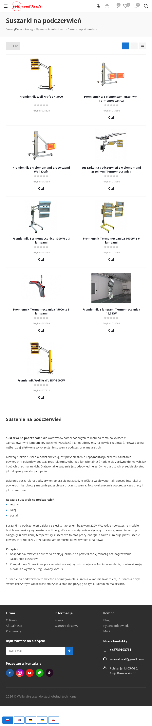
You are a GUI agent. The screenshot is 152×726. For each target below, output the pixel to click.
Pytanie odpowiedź (116, 626)
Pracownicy (14, 631)
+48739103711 (120, 650)
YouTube (30, 673)
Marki (107, 631)
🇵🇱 (7, 720)
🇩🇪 (30, 720)
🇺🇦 (42, 720)
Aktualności (14, 626)
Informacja (64, 613)
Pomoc (59, 620)
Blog (106, 620)
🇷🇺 (53, 720)
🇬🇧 (19, 720)
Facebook (10, 673)
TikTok (49, 673)
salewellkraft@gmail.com (127, 659)
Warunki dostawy (66, 626)
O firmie (11, 620)
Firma (10, 613)
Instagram (20, 673)
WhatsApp (40, 673)
